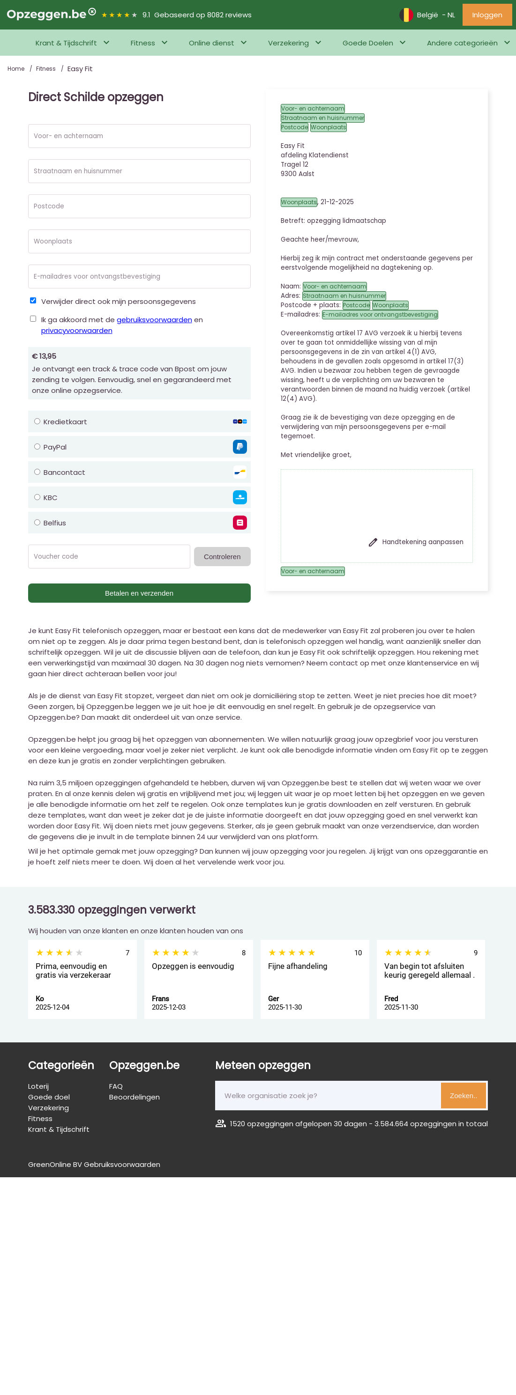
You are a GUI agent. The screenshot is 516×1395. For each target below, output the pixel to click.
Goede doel (49, 1097)
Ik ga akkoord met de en (122, 325)
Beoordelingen (134, 1097)
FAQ (116, 1086)
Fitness (143, 43)
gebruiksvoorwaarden (154, 320)
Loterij (38, 1086)
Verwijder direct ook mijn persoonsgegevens (118, 301)
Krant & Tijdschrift (66, 43)
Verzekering (288, 43)
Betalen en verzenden (139, 593)
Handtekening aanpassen (415, 542)
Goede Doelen (368, 43)
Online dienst (211, 43)
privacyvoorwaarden (76, 330)
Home (16, 69)
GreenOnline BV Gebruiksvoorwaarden (94, 1164)
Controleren (222, 557)
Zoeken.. (463, 1096)
